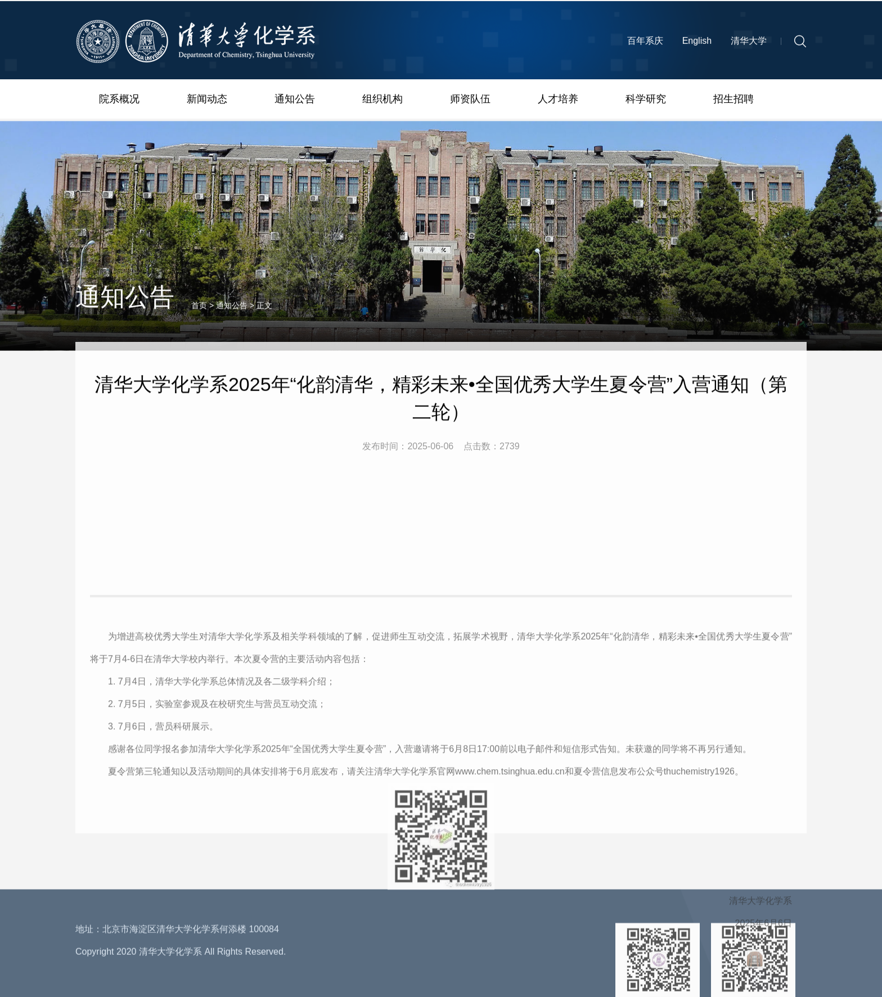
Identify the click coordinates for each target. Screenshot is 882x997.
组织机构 (382, 100)
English (697, 43)
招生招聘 (733, 100)
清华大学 (749, 43)
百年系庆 (645, 43)
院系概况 (119, 100)
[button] (800, 43)
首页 (199, 314)
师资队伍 (470, 100)
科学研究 (646, 100)
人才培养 (558, 100)
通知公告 (294, 100)
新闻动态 (207, 100)
